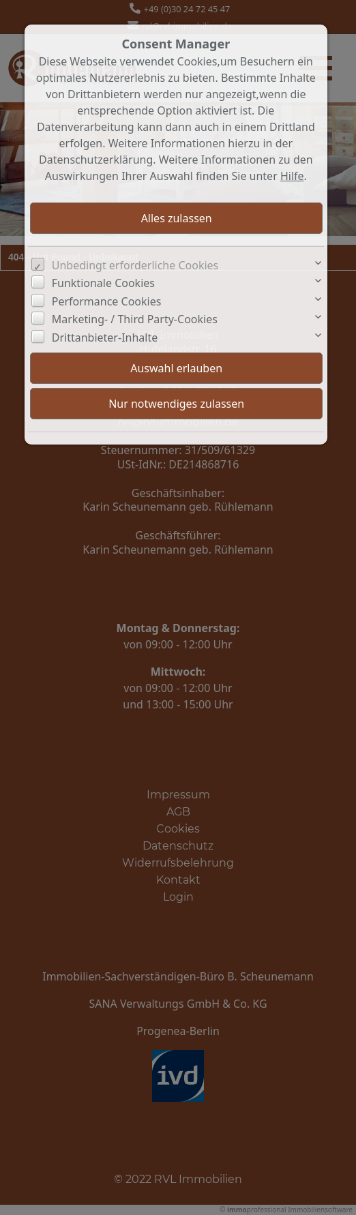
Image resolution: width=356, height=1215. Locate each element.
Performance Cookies (107, 301)
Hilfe (292, 175)
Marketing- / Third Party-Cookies (135, 319)
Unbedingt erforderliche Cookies (135, 265)
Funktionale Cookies (103, 282)
